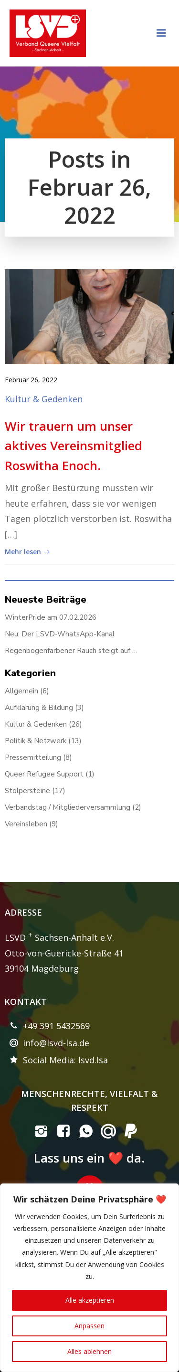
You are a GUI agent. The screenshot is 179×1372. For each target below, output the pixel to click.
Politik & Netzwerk (35, 741)
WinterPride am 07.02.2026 (50, 617)
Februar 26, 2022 (31, 379)
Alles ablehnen (89, 1351)
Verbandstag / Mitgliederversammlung (67, 807)
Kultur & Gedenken (44, 399)
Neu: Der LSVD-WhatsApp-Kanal (60, 634)
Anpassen (89, 1325)
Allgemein (21, 691)
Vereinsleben (26, 824)
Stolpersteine (27, 790)
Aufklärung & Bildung (39, 707)
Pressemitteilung (33, 757)
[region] (89, 1277)
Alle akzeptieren (89, 1300)
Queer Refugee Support (44, 774)
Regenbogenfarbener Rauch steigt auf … (71, 650)
